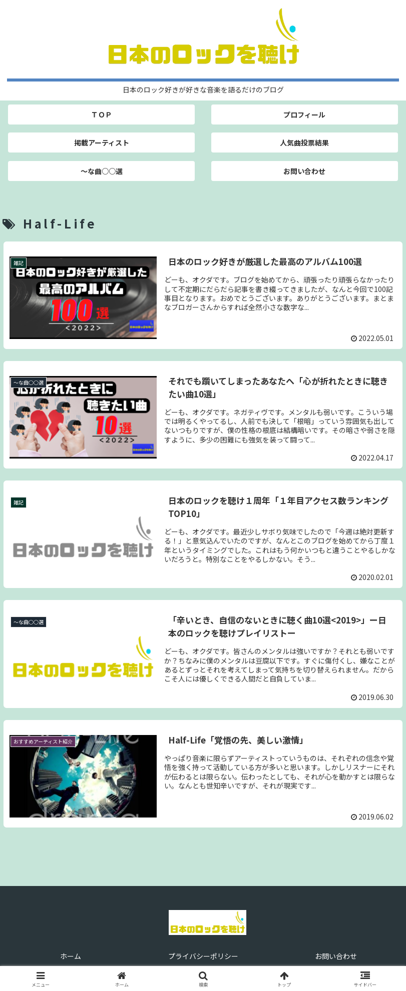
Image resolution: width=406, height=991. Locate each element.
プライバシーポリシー (203, 956)
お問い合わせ (336, 956)
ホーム (70, 956)
